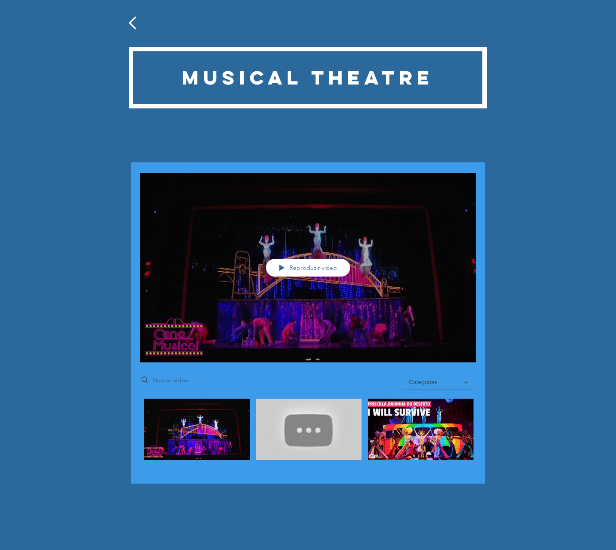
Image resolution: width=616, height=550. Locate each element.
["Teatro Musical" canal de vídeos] (308, 434)
